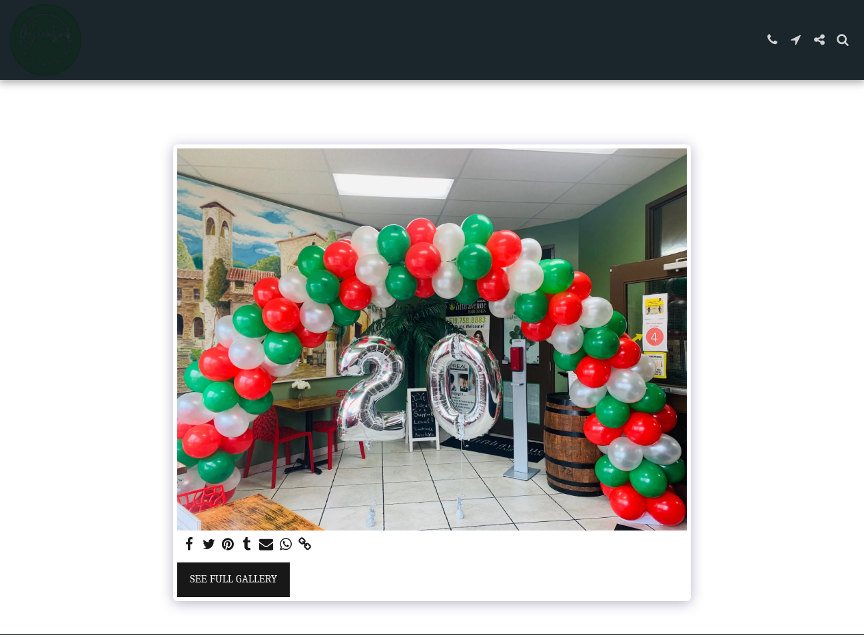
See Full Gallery (233, 578)
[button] (772, 39)
